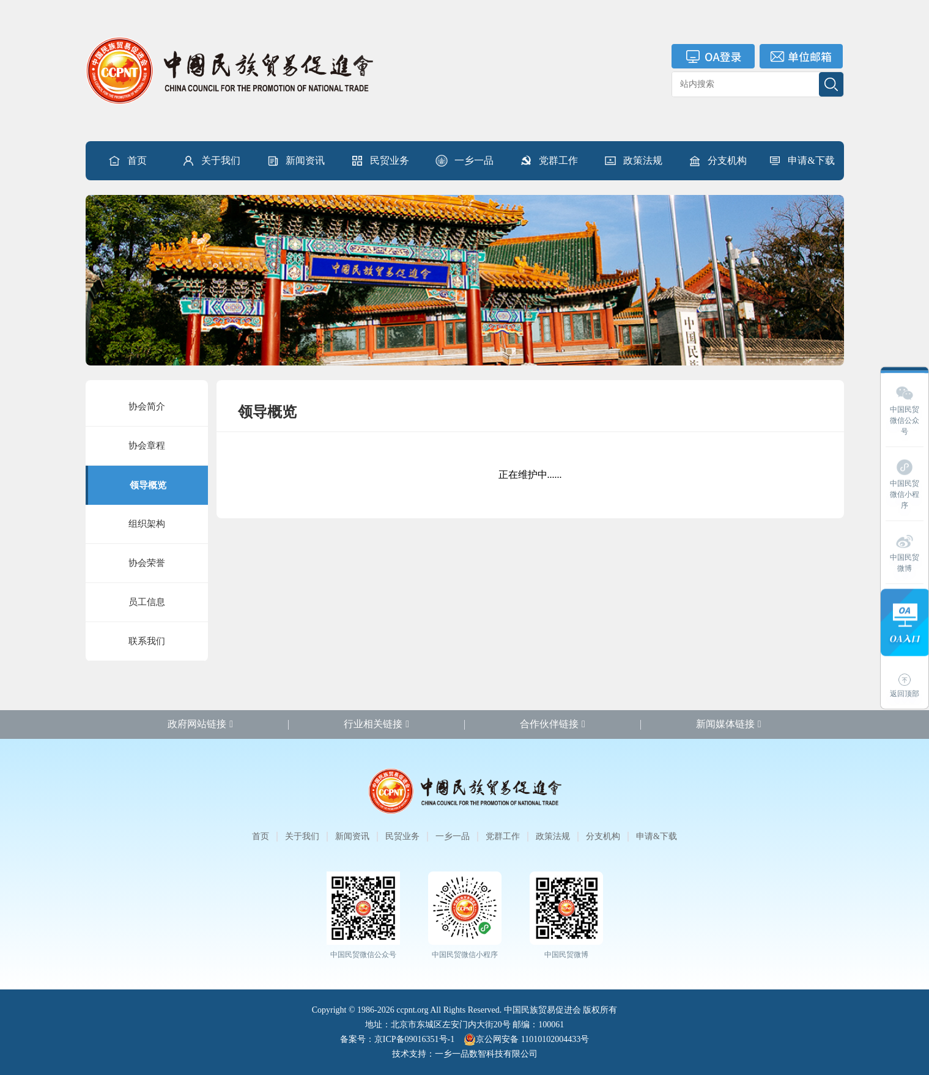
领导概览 (148, 485)
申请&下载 (801, 160)
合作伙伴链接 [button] (552, 724)
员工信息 (146, 602)
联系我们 (146, 641)
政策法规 (633, 160)
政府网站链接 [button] (200, 724)
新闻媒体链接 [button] (728, 724)
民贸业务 (379, 160)
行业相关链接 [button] (376, 724)
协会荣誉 (146, 563)
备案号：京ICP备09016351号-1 (397, 1039)
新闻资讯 (295, 160)
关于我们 (211, 160)
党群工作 (548, 160)
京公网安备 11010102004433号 (526, 1039)
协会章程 (146, 445)
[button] (211, 160)
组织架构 (146, 524)
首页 (127, 160)
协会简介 (146, 406)
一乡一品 (464, 160)
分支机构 (717, 160)
